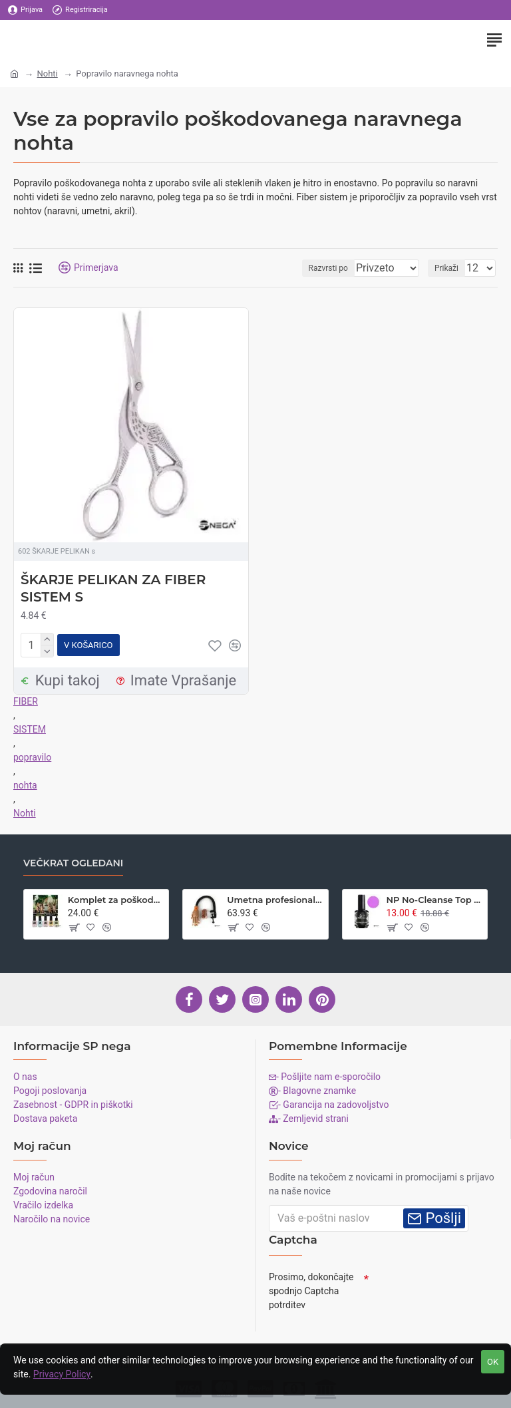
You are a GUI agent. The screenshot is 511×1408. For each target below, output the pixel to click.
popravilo (32, 754)
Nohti (47, 74)
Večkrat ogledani (73, 860)
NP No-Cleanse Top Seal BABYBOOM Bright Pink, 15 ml (434, 896)
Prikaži (446, 268)
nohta (25, 782)
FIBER (25, 698)
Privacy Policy (61, 1374)
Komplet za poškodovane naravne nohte (116, 896)
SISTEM (29, 726)
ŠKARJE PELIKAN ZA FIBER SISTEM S (113, 588)
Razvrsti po (326, 268)
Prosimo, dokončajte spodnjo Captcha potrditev (311, 1287)
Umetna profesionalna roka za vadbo (275, 896)
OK (492, 1362)
